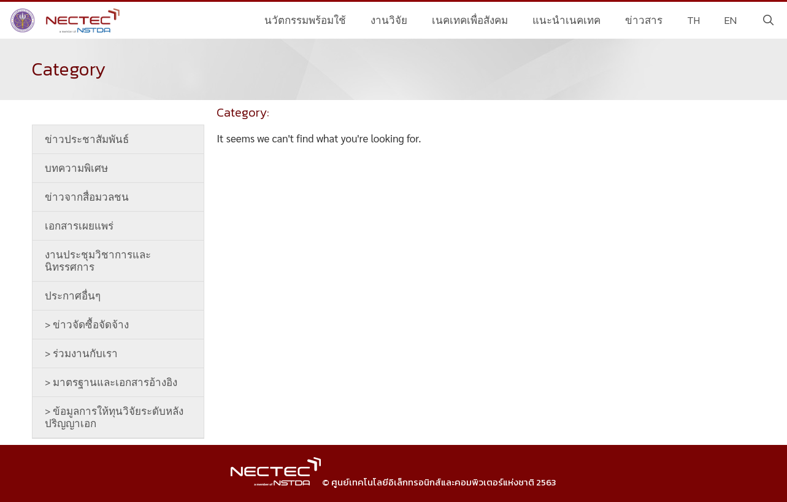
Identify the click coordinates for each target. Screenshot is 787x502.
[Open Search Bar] (768, 20)
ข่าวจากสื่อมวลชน (87, 197)
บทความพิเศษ (76, 168)
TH (693, 20)
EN (730, 20)
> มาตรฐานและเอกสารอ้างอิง (111, 382)
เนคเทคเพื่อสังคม (470, 20)
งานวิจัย (388, 20)
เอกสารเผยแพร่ (79, 226)
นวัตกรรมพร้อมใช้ (305, 20)
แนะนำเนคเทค (566, 20)
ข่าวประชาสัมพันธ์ (87, 139)
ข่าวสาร (643, 20)
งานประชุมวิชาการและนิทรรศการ (98, 261)
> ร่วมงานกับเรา (81, 353)
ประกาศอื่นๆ (73, 296)
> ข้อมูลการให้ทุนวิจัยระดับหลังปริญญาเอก (114, 417)
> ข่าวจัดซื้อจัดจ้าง (87, 325)
